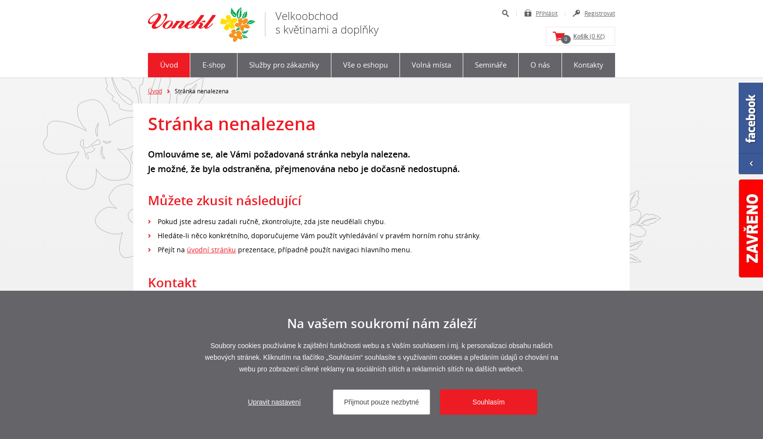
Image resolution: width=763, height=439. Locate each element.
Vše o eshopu (365, 65)
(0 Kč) (583, 38)
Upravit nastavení (274, 402)
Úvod (169, 65)
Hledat (505, 13)
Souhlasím (488, 402)
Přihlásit (547, 13)
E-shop (213, 65)
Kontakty (588, 65)
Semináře (491, 65)
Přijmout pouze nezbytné (381, 402)
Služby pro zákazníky (284, 65)
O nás (540, 65)
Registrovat (599, 13)
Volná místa (431, 65)
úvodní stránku (211, 249)
